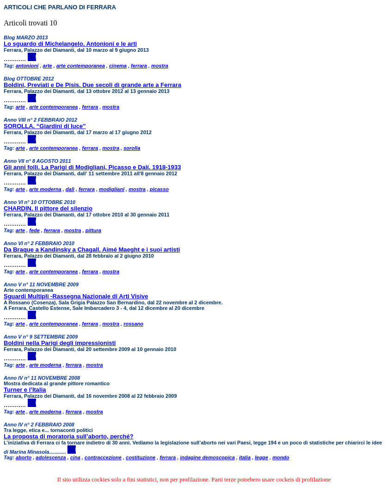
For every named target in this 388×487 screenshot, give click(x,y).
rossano (133, 324)
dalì (70, 189)
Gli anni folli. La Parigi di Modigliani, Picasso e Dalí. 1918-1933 (92, 167)
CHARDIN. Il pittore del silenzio (48, 208)
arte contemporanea (80, 65)
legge (261, 457)
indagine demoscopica (207, 457)
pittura (93, 230)
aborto (23, 457)
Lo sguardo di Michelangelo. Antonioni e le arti (70, 43)
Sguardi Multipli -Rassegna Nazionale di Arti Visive (76, 296)
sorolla (131, 148)
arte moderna (45, 189)
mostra (159, 65)
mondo (281, 457)
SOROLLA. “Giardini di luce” (45, 126)
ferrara (139, 65)
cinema (118, 65)
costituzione (140, 457)
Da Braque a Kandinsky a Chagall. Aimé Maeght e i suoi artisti (92, 249)
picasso (159, 189)
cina (75, 457)
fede (34, 230)
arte (47, 65)
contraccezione (103, 457)
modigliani (111, 189)
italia (244, 457)
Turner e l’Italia (25, 389)
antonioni (27, 65)
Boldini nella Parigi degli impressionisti (60, 342)
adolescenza (51, 457)
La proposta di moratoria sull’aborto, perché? (68, 436)
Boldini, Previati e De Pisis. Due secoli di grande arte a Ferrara (92, 84)
